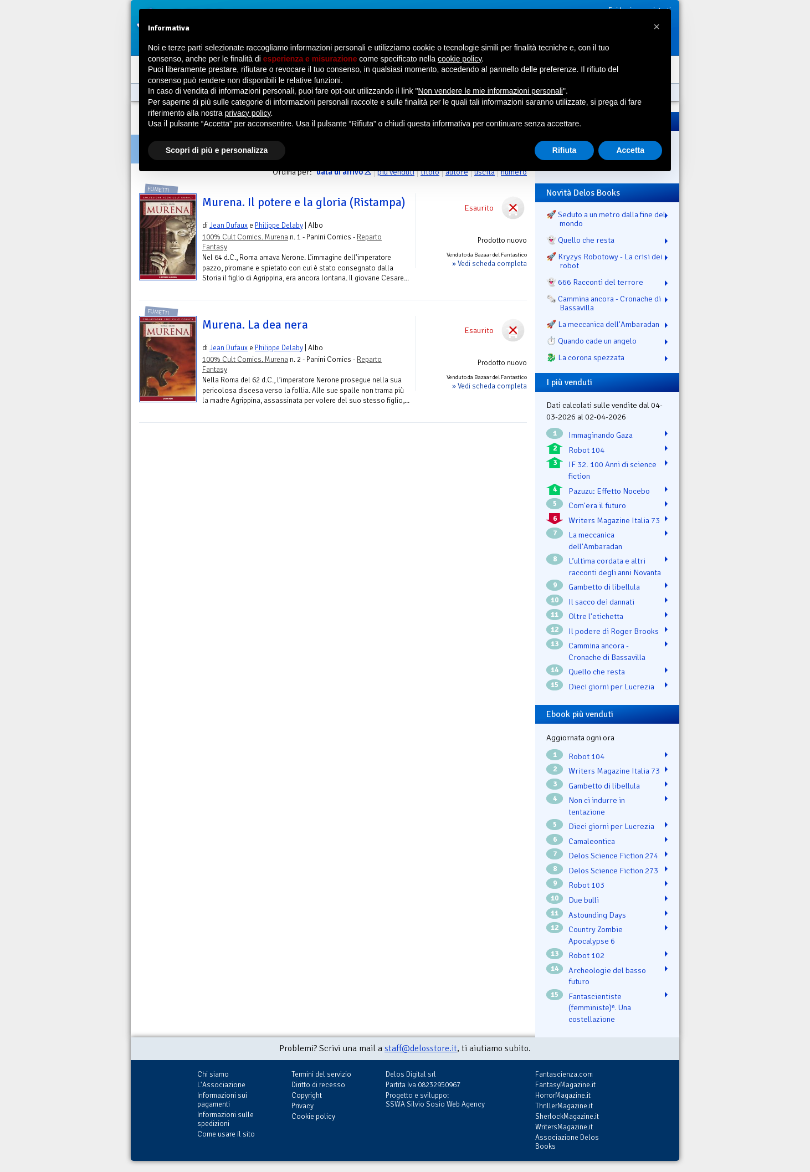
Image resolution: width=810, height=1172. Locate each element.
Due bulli (583, 900)
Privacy (302, 1105)
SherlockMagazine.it (567, 1116)
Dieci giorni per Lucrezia (611, 687)
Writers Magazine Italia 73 (614, 520)
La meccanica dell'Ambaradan (595, 540)
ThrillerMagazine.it (564, 1105)
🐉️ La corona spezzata (585, 357)
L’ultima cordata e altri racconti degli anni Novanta (614, 566)
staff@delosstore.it (421, 1048)
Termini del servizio (321, 1074)
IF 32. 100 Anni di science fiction (612, 470)
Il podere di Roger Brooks (613, 631)
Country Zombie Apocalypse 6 (595, 935)
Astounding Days (597, 915)
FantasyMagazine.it (565, 1084)
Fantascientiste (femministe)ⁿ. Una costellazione (599, 1007)
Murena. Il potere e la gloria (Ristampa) (303, 202)
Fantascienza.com (564, 1074)
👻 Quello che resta (580, 240)
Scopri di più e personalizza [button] (217, 150)
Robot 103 (586, 885)
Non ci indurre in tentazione (596, 806)
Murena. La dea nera (255, 325)
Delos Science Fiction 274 (613, 856)
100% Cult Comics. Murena (245, 237)
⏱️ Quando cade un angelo (591, 340)
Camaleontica (591, 841)
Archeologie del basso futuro (607, 976)
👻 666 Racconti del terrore (594, 282)
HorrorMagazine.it (563, 1095)
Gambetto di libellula (604, 587)
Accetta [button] (630, 150)
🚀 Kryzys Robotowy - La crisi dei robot (604, 261)
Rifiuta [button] (564, 150)
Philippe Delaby (279, 225)
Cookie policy (313, 1116)
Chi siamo (213, 1074)
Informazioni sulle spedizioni (225, 1119)
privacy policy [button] (248, 113)
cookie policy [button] (459, 58)
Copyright (306, 1095)
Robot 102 (586, 955)
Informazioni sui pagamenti (222, 1100)
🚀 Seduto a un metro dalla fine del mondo (605, 219)
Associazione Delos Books (567, 1142)
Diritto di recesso (318, 1084)
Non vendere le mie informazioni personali (490, 90)
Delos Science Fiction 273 (613, 871)
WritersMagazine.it (564, 1127)
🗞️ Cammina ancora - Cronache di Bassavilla (603, 303)
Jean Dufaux (228, 225)
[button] (656, 26)
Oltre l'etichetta (595, 616)
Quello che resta (596, 672)
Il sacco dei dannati (601, 602)
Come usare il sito (226, 1134)
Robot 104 (586, 450)
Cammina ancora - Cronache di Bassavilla (606, 651)
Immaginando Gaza (600, 435)
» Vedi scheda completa (489, 263)
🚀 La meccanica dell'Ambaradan (602, 324)
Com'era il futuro (597, 505)
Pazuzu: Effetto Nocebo (609, 491)
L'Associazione (221, 1084)
